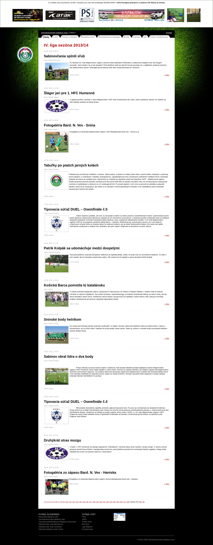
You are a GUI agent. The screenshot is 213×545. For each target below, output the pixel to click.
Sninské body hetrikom (62, 319)
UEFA (84, 519)
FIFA (84, 517)
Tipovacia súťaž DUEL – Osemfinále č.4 (75, 401)
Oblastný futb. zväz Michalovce (51, 524)
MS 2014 (85, 524)
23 (111, 502)
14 (80, 502)
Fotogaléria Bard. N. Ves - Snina (69, 125)
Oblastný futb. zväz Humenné (50, 527)
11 (70, 502)
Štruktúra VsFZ (88, 37)
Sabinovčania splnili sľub (64, 56)
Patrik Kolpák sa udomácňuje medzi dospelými (82, 248)
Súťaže (136, 37)
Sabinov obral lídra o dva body (68, 356)
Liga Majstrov (87, 527)
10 (67, 502)
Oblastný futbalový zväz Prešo (50, 529)
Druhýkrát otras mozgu (62, 440)
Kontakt (169, 33)
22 (108, 502)
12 (73, 502)
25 (118, 502)
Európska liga (87, 529)
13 (77, 502)
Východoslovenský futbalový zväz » (55, 33)
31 (144, 502)
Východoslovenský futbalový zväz (52, 519)
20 (101, 502)
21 (104, 502)
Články (46, 37)
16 (87, 502)
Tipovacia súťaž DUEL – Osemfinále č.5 (75, 209)
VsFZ (55, 37)
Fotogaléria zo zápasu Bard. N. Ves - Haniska (80, 472)
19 (97, 502)
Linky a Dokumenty (159, 37)
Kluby (126, 37)
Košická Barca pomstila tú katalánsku (74, 285)
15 (84, 502)
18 (94, 502)
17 (90, 502)
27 (125, 502)
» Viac (166, 75)
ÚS (145, 37)
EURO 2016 (87, 522)
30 (140, 502)
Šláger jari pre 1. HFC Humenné (69, 93)
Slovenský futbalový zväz (48, 517)
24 (114, 502)
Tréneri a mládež (69, 37)
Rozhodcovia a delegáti (109, 37)
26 (121, 502)
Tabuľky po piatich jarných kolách (71, 165)
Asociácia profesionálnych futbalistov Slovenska (57, 522)
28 (128, 502)
